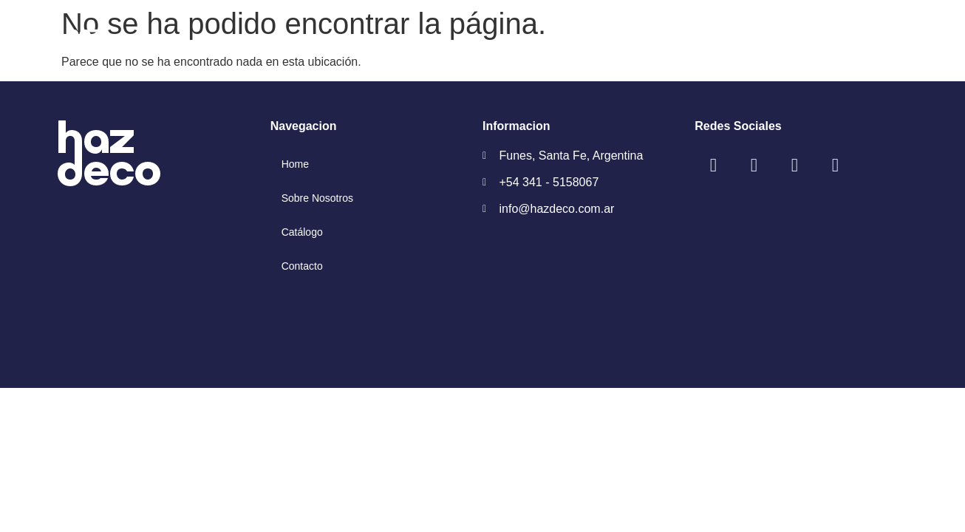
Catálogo (302, 232)
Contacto (302, 266)
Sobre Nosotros (317, 198)
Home (295, 164)
